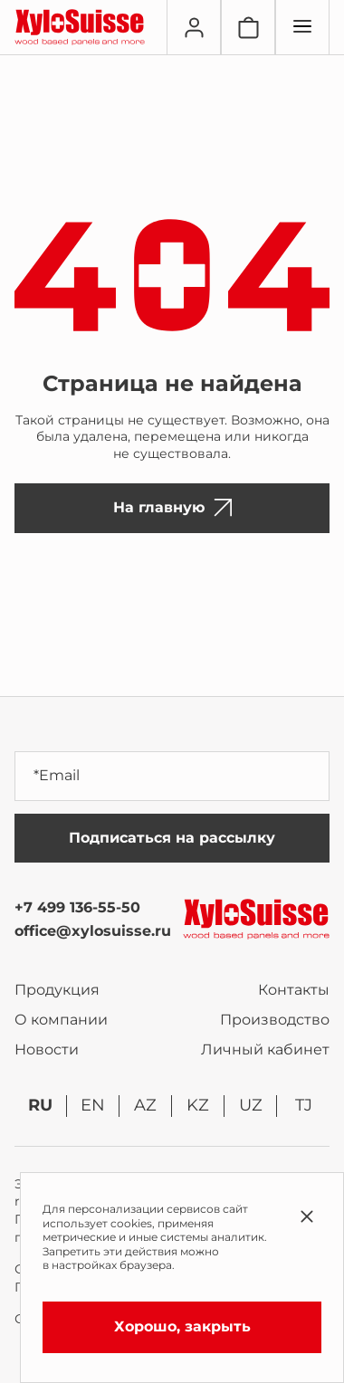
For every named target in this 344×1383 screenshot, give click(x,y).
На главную (172, 508)
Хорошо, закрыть (182, 1326)
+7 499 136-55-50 (77, 907)
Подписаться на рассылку (172, 837)
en (93, 1105)
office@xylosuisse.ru (92, 930)
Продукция (57, 989)
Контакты (294, 989)
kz (197, 1105)
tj (303, 1105)
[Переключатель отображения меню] (302, 27)
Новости (46, 1049)
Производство (275, 1019)
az (145, 1105)
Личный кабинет (265, 1049)
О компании (61, 1019)
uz (251, 1105)
